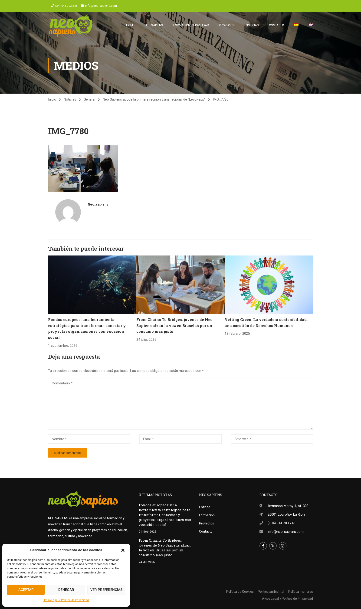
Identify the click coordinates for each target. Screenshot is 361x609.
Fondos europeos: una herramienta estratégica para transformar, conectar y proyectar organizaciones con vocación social (165, 515)
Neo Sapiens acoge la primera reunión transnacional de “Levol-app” (154, 102)
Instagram (282, 546)
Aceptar (26, 590)
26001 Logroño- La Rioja (286, 514)
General (89, 102)
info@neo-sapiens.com (101, 5)
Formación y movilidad (191, 25)
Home (130, 25)
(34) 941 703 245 (66, 5)
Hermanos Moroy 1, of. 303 (287, 506)
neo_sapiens (98, 207)
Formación (207, 515)
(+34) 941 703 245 (281, 523)
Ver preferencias (106, 590)
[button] (123, 550)
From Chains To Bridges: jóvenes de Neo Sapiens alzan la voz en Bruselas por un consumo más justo (174, 327)
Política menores (300, 591)
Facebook (263, 546)
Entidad (204, 507)
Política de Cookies (240, 591)
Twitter (273, 546)
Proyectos (227, 25)
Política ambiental (271, 591)
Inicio (52, 102)
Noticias (252, 25)
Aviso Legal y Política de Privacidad (66, 600)
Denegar (66, 590)
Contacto (276, 25)
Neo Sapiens (154, 25)
